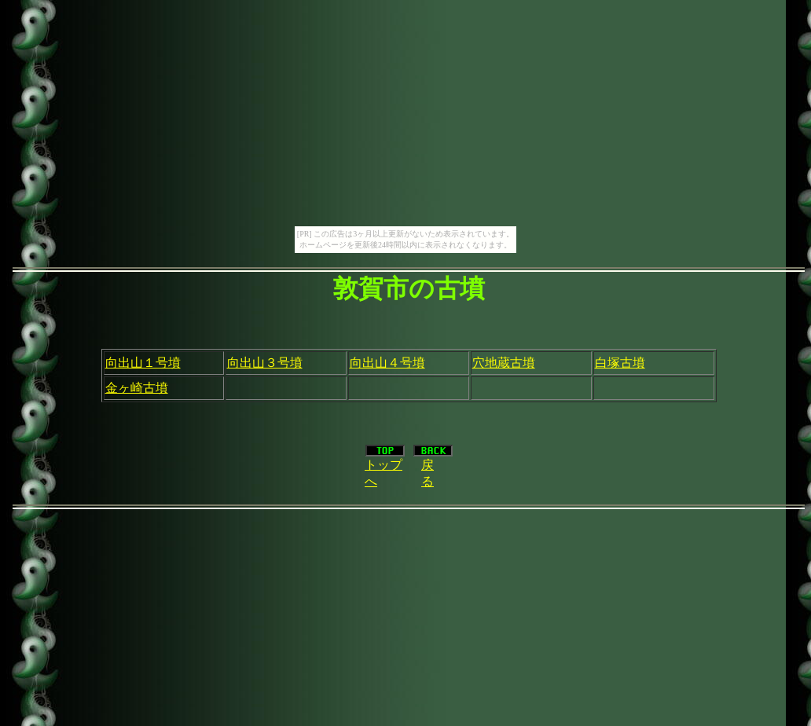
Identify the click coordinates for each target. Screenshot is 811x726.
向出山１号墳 (143, 362)
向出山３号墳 (265, 362)
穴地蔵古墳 (503, 362)
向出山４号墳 (387, 362)
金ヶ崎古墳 (136, 387)
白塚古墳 (620, 362)
